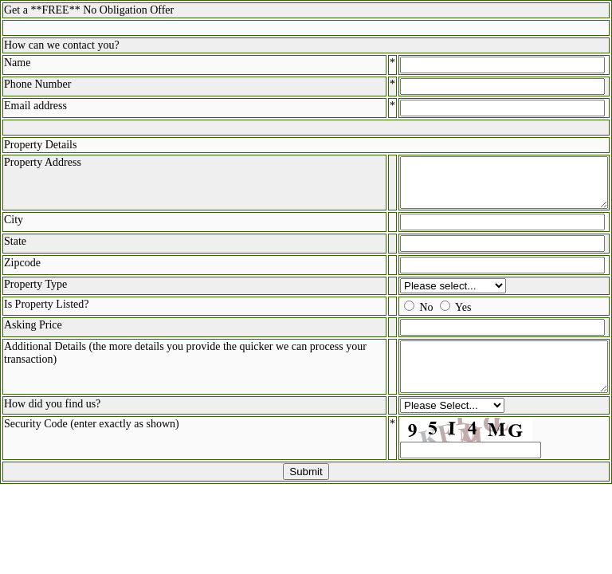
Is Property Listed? (46, 314)
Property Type (35, 294)
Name (17, 63)
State (15, 251)
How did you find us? (52, 423)
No (403, 317)
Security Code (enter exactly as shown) (91, 443)
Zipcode (22, 272)
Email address (35, 106)
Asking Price (33, 334)
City (13, 229)
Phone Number (37, 84)
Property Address (42, 162)
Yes (439, 317)
